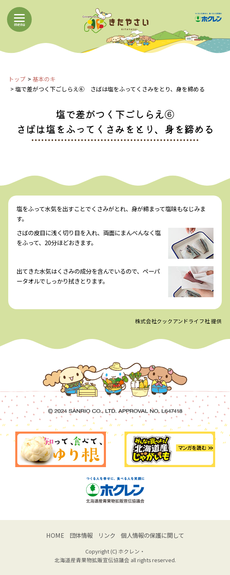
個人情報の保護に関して (152, 535)
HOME (55, 535)
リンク (106, 535)
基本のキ (44, 79)
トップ (17, 79)
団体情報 (81, 535)
